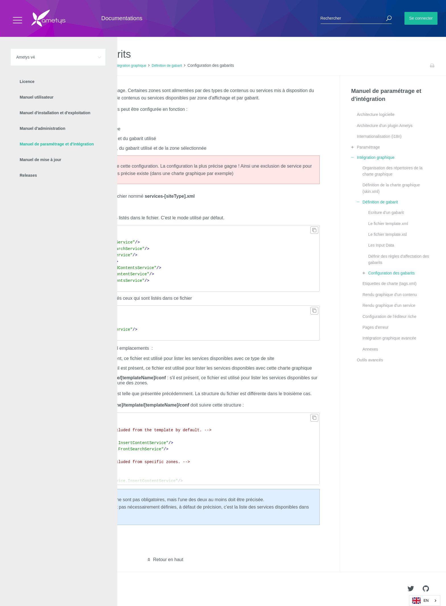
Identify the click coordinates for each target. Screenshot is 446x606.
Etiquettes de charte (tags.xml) (389, 283)
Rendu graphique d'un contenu (389, 294)
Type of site (70, 119)
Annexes (370, 349)
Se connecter (421, 18)
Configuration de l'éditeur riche (389, 316)
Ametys (37, 589)
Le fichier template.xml (388, 223)
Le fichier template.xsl (387, 234)
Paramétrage (368, 147)
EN (420, 600)
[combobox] (424, 600)
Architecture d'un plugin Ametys (384, 125)
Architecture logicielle (375, 114)
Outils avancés (370, 360)
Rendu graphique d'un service (388, 305)
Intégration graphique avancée (389, 338)
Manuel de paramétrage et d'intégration (79, 66)
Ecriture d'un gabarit (386, 212)
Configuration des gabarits (391, 273)
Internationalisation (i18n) (379, 136)
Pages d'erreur (375, 327)
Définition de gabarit (167, 66)
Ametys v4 (36, 66)
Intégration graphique (130, 66)
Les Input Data (381, 245)
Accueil (16, 66)
